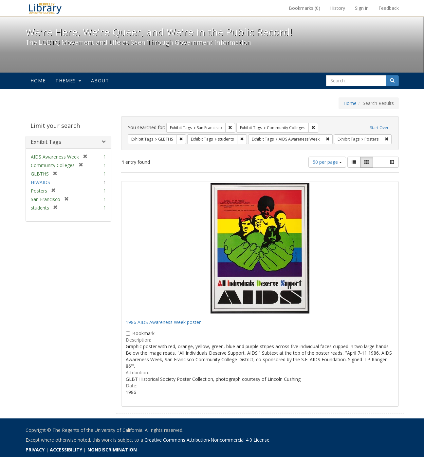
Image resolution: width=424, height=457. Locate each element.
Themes (68, 80)
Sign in (362, 8)
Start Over (379, 127)
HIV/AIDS (40, 182)
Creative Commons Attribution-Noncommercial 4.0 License (206, 440)
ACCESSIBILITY (66, 450)
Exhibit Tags (46, 141)
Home (38, 80)
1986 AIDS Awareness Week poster (163, 322)
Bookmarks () (304, 8)
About (100, 80)
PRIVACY (35, 450)
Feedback (388, 8)
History (337, 8)
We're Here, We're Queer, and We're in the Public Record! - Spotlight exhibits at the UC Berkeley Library (45, 8)
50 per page (327, 162)
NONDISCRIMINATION (112, 450)
